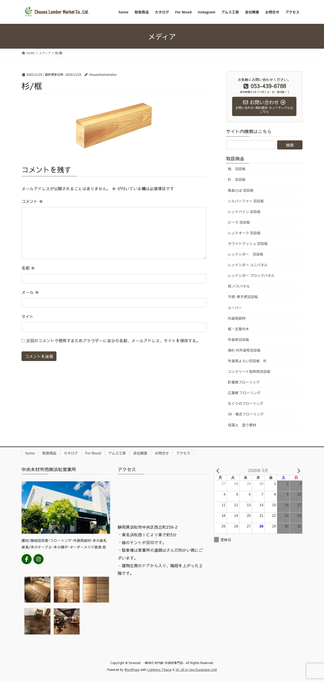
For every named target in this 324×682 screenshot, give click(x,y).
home (30, 453)
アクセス (183, 453)
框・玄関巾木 (238, 328)
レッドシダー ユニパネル (248, 264)
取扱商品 (49, 453)
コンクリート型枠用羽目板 (249, 371)
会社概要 (140, 453)
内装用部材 (237, 318)
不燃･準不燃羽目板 (243, 296)
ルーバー (235, 307)
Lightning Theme (159, 670)
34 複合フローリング (246, 413)
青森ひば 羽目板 (240, 190)
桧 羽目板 (237, 168)
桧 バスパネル (239, 286)
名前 (28, 268)
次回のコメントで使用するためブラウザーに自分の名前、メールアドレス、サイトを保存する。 (113, 340)
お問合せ (162, 453)
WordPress (131, 670)
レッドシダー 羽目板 (245, 254)
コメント (32, 201)
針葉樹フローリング (244, 382)
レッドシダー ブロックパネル (251, 275)
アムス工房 (117, 453)
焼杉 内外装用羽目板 (244, 350)
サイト (28, 316)
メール (30, 292)
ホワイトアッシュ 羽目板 (248, 243)
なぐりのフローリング (245, 403)
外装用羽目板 (238, 339)
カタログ (71, 453)
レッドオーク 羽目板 (244, 232)
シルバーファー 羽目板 (246, 200)
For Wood (93, 453)
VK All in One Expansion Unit (196, 670)
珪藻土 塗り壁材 (242, 424)
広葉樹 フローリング (244, 392)
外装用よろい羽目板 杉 (247, 360)
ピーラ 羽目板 (239, 222)
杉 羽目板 (237, 179)
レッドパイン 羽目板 (244, 211)
